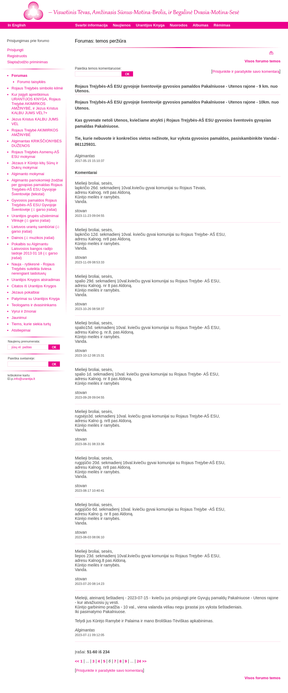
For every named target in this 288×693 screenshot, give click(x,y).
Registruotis (17, 56)
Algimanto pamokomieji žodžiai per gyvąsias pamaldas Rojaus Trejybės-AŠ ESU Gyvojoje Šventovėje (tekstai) (37, 187)
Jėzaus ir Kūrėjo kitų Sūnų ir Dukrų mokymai (35, 165)
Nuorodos (178, 25)
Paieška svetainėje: (21, 358)
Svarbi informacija (91, 25)
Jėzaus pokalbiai (25, 292)
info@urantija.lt (24, 378)
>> (144, 661)
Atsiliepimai (21, 330)
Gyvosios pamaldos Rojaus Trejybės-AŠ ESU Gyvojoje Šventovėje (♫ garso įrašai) (34, 205)
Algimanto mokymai (28, 174)
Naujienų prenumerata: (24, 341)
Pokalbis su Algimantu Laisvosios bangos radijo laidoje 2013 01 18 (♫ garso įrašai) (35, 251)
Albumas (201, 25)
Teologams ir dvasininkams (34, 305)
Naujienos (122, 25)
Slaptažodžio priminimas (27, 62)
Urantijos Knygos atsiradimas (36, 279)
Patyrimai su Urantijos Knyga (36, 298)
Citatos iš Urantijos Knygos (34, 286)
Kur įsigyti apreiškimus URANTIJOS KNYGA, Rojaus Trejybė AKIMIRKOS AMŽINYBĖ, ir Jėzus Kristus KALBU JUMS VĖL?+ (36, 103)
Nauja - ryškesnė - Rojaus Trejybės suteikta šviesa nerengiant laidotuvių (33, 268)
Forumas (19, 75)
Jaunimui (19, 317)
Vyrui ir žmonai (24, 311)
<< (77, 661)
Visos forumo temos (263, 61)
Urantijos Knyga (150, 25)
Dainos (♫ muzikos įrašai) (33, 238)
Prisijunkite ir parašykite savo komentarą (245, 71)
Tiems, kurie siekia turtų (31, 324)
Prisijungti (15, 50)
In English (17, 25)
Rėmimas (222, 25)
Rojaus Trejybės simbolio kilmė (37, 88)
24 (139, 661)
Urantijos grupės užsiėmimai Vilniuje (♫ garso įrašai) (35, 218)
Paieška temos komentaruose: (98, 68)
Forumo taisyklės (31, 82)
